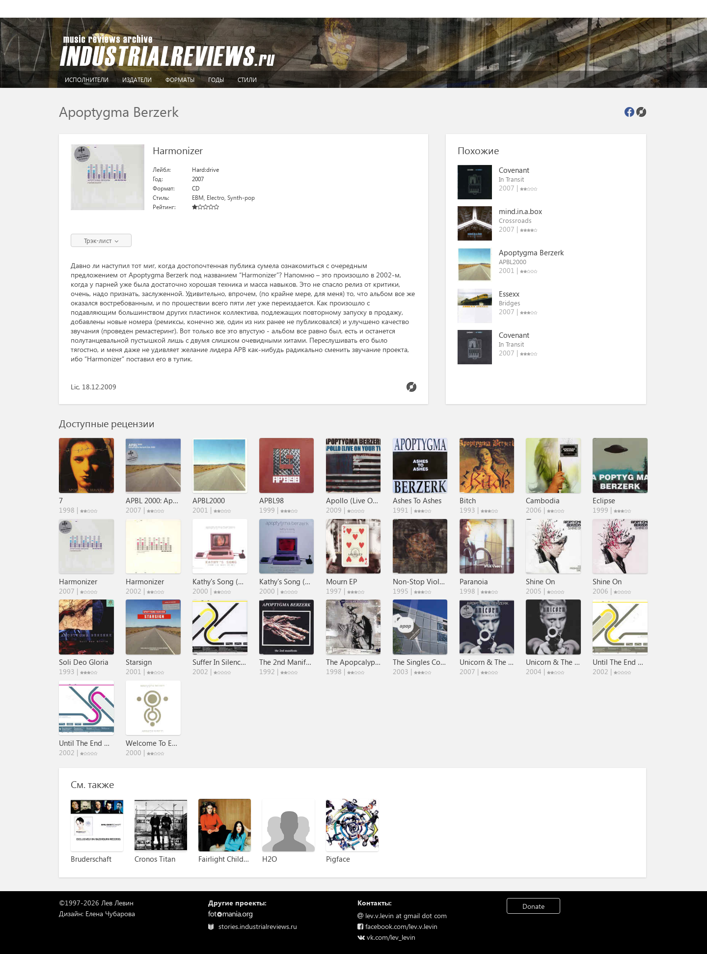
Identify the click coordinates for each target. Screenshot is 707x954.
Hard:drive (205, 169)
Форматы (179, 79)
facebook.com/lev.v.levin (397, 926)
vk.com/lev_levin (386, 937)
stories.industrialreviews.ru (252, 926)
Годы (216, 79)
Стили (247, 79)
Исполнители (87, 79)
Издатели (137, 79)
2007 (198, 179)
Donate (533, 906)
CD (195, 188)
